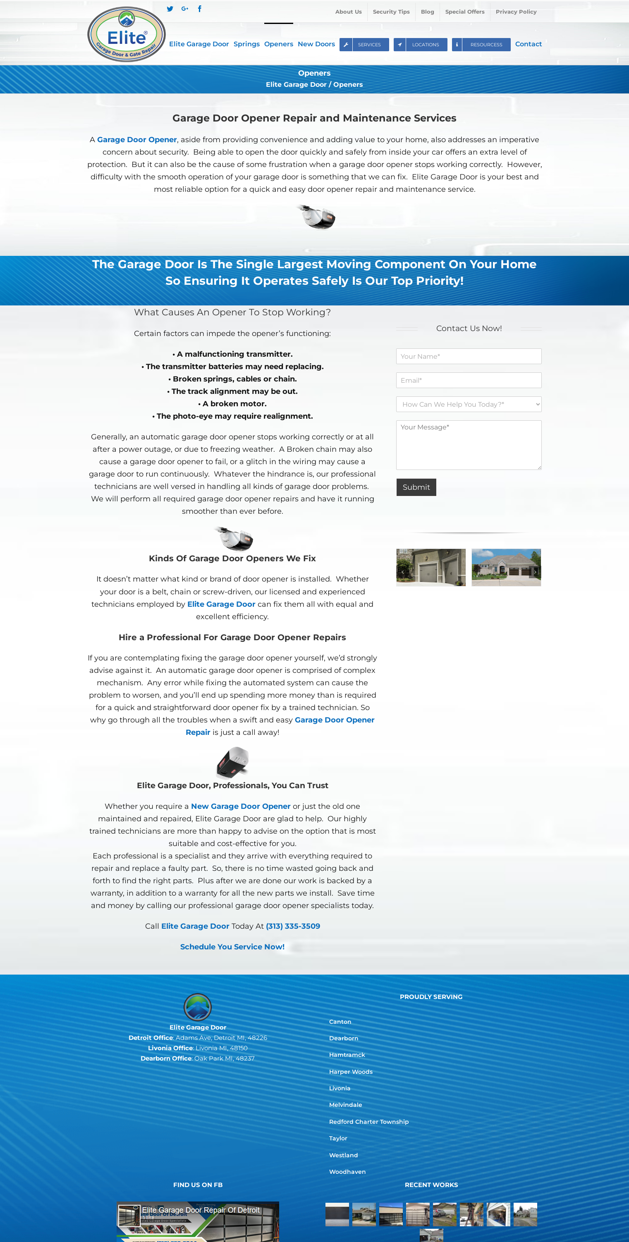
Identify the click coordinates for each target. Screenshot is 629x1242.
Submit (416, 487)
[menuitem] (348, 12)
